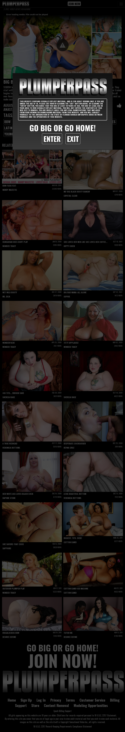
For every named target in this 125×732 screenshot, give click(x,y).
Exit (73, 139)
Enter (52, 139)
